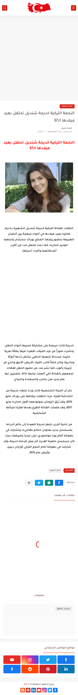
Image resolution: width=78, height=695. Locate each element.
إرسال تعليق (63, 608)
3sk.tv (27, 684)
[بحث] (4, 8)
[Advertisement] (39, 58)
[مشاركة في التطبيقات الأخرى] (29, 483)
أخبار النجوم (67, 106)
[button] (59, 483)
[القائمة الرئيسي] (73, 8)
